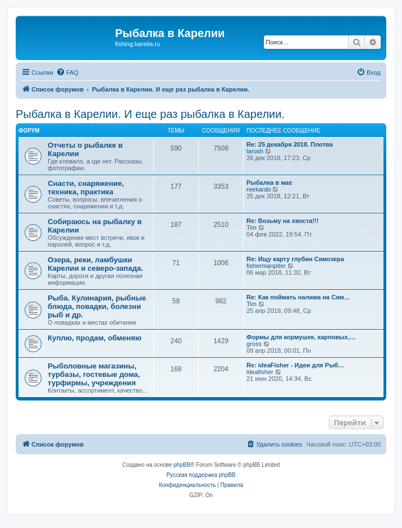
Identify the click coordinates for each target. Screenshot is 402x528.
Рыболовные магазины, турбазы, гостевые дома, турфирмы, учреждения (94, 374)
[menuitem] (67, 72)
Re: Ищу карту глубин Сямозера (295, 259)
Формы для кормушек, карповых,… (300, 337)
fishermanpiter (266, 265)
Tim (251, 227)
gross (254, 343)
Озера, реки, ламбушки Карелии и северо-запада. (95, 264)
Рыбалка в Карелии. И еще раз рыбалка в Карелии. (150, 114)
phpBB (181, 465)
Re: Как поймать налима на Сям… (298, 297)
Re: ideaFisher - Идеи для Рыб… (295, 365)
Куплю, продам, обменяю (94, 338)
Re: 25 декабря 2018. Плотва (289, 144)
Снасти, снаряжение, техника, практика (86, 187)
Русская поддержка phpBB (200, 475)
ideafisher (259, 371)
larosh (254, 151)
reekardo (258, 189)
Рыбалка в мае (269, 182)
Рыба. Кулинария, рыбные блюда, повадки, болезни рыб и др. (97, 306)
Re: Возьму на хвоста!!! (282, 220)
